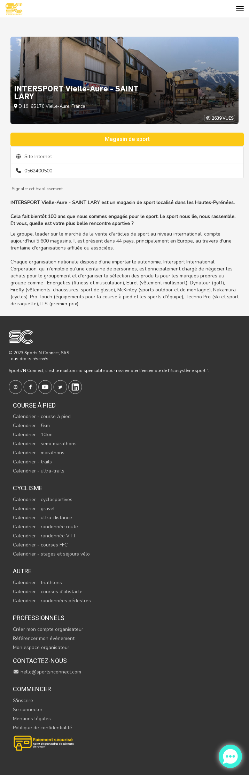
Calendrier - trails (32, 462)
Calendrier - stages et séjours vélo (51, 554)
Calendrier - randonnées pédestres (52, 600)
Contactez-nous (40, 660)
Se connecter (27, 709)
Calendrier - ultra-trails (38, 471)
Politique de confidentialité (42, 727)
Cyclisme (27, 488)
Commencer (32, 689)
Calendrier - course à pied (42, 416)
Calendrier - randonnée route (45, 526)
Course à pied (34, 405)
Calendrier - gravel (34, 508)
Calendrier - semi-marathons (45, 443)
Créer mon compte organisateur (48, 629)
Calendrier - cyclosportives (42, 499)
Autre (22, 571)
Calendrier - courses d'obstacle (48, 591)
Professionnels (38, 617)
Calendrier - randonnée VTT (44, 535)
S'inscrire (23, 700)
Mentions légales (32, 718)
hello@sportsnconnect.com (47, 672)
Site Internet (34, 156)
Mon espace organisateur (41, 647)
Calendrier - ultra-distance (42, 517)
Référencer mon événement (44, 638)
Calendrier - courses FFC (40, 545)
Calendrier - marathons (38, 452)
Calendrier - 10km (33, 434)
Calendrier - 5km (31, 425)
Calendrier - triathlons (37, 582)
